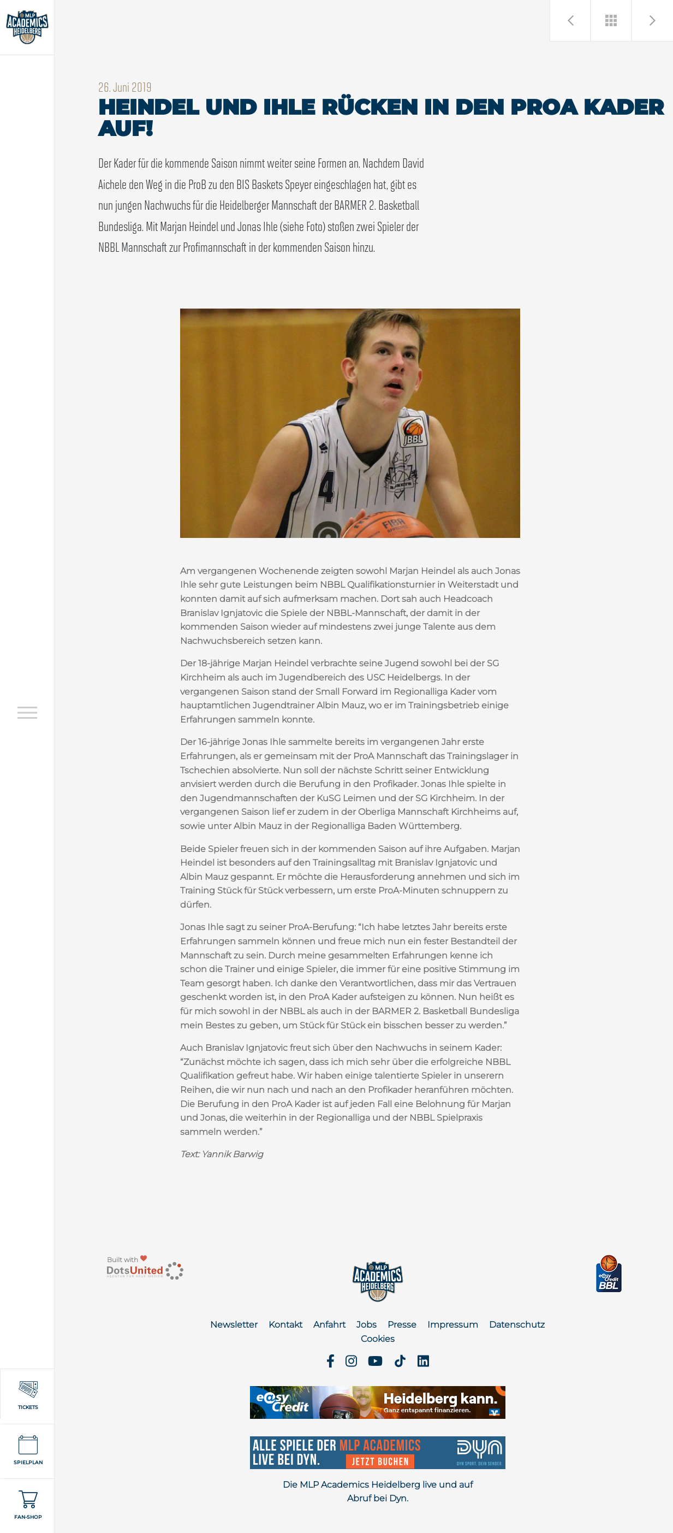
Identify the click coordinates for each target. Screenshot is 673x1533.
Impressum (452, 1324)
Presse (402, 1324)
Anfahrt (329, 1324)
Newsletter (234, 1324)
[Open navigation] (27, 712)
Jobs (366, 1324)
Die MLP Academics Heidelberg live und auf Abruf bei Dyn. (378, 1491)
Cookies (378, 1339)
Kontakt (285, 1324)
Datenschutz (517, 1324)
